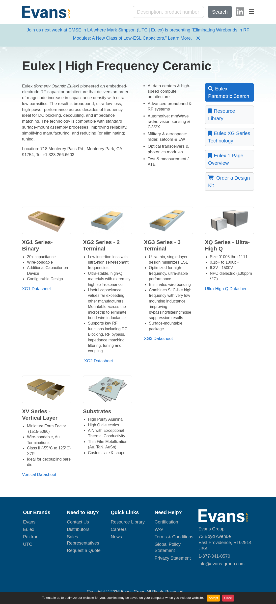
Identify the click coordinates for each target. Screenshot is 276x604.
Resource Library (221, 114)
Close (228, 598)
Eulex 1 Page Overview (225, 159)
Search (220, 12)
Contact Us (78, 522)
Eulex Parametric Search (228, 92)
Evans (29, 522)
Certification (166, 522)
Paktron (30, 537)
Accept (213, 598)
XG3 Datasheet (158, 339)
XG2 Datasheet (98, 361)
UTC (27, 544)
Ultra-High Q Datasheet (227, 289)
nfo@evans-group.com (222, 564)
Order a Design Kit (229, 181)
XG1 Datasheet (36, 289)
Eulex (28, 529)
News (116, 537)
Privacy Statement (173, 558)
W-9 (159, 529)
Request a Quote (84, 551)
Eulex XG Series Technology (229, 137)
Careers (119, 529)
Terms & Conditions (174, 537)
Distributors (78, 529)
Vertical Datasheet (39, 474)
